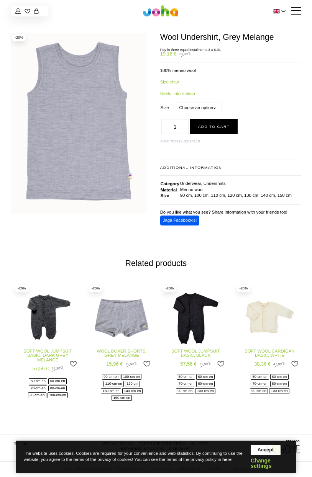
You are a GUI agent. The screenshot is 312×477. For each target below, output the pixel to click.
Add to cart (214, 126)
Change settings (261, 463)
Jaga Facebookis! (180, 220)
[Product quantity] (175, 126)
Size (165, 107)
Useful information (177, 93)
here (227, 459)
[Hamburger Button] (296, 11)
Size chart (169, 82)
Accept (266, 449)
